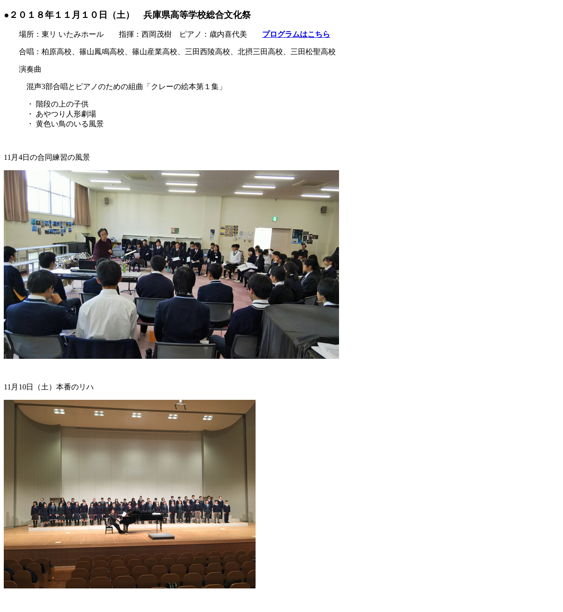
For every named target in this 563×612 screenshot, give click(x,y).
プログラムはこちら (296, 34)
